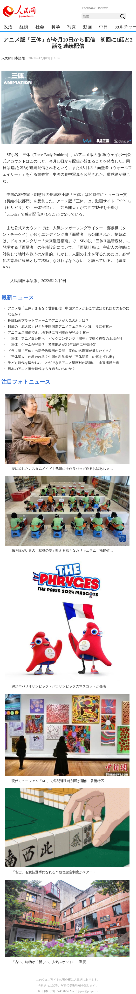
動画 (87, 26)
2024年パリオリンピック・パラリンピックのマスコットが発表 (59, 686)
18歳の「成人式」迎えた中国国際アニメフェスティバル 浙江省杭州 (60, 326)
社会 (39, 26)
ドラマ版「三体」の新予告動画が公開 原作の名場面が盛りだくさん (60, 351)
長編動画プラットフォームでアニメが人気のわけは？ (48, 320)
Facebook (88, 8)
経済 (24, 26)
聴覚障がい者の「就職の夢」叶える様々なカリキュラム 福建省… (62, 550)
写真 (71, 26)
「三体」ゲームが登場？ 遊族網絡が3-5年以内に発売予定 (52, 344)
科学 (55, 26)
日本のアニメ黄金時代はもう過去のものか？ (41, 369)
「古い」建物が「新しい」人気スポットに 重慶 (49, 962)
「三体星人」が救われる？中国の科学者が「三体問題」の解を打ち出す (62, 357)
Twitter (102, 8)
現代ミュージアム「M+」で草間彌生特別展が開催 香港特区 (58, 781)
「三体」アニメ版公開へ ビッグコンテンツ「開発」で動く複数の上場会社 (65, 338)
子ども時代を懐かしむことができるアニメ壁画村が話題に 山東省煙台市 (63, 363)
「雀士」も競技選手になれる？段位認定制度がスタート (54, 872)
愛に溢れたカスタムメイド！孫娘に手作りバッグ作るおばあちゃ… (62, 468)
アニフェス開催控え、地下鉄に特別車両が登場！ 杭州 (49, 332)
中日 (103, 26)
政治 (8, 26)
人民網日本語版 (13, 58)
